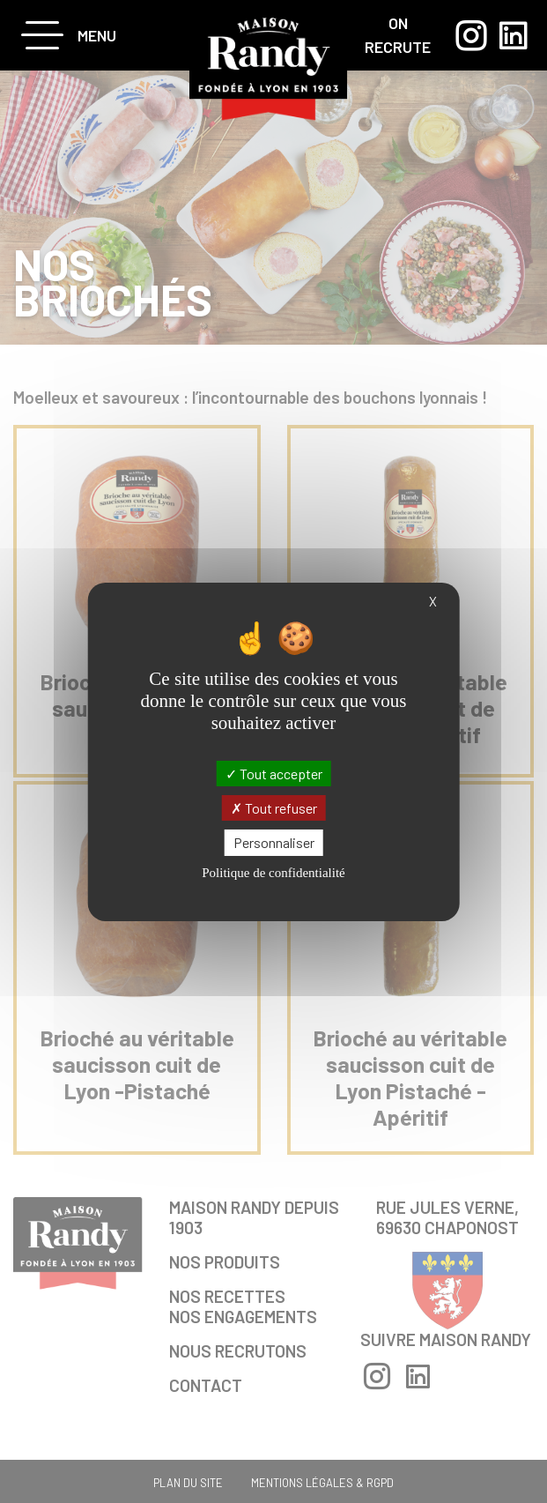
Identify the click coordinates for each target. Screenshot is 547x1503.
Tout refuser (274, 808)
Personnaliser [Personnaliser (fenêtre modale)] (273, 842)
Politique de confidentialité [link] (273, 873)
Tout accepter (273, 773)
